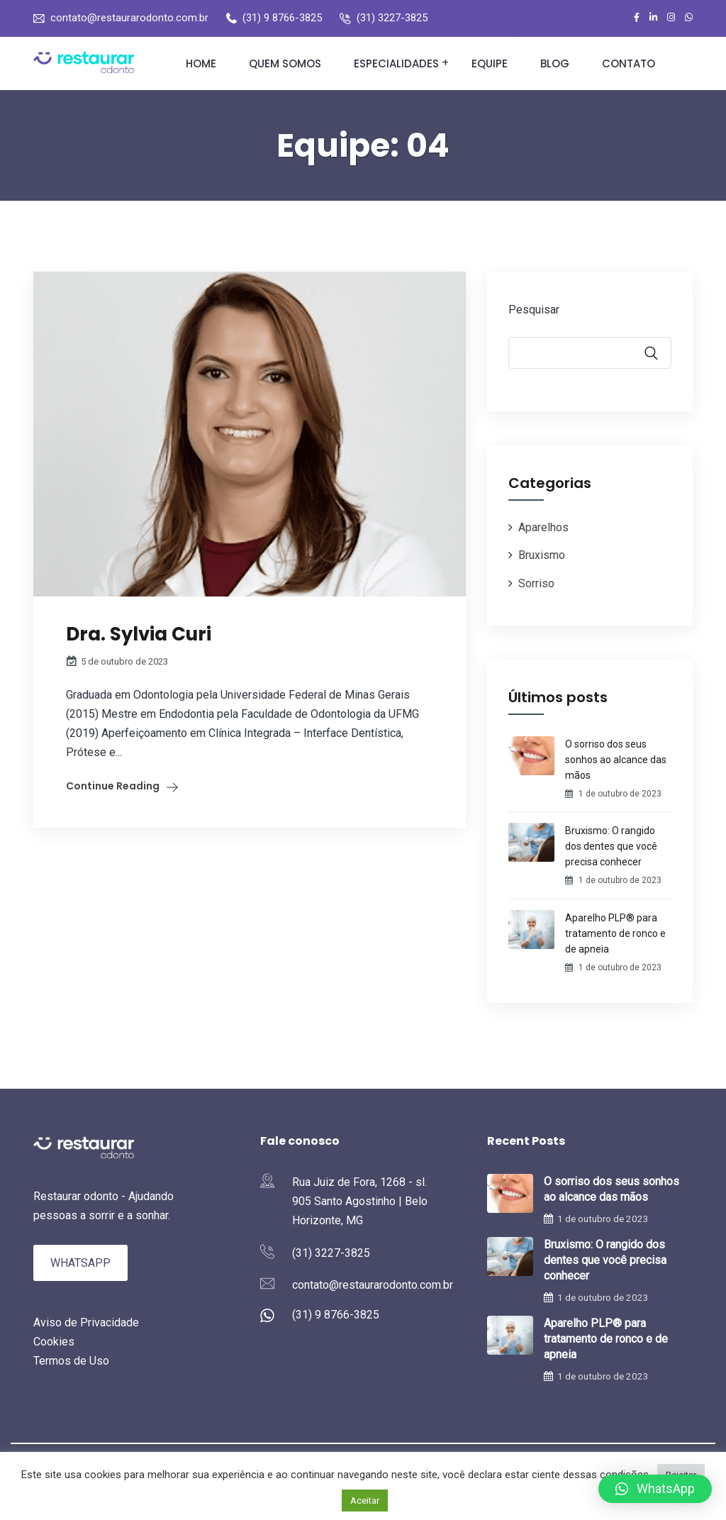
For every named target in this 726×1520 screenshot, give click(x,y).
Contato (628, 63)
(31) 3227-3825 (392, 17)
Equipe (489, 63)
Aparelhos (543, 527)
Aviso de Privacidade (86, 1322)
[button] (655, 1489)
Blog (554, 63)
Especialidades (396, 63)
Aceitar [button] (364, 1500)
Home (201, 63)
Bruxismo (541, 555)
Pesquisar (533, 309)
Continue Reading (113, 786)
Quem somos (285, 63)
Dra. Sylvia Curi (138, 634)
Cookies (53, 1341)
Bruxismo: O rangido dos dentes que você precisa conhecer (611, 846)
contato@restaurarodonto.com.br (129, 17)
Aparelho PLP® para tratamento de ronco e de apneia (615, 933)
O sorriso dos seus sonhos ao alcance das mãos (615, 759)
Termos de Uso (71, 1361)
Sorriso (536, 583)
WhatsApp (80, 1263)
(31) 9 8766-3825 (282, 17)
